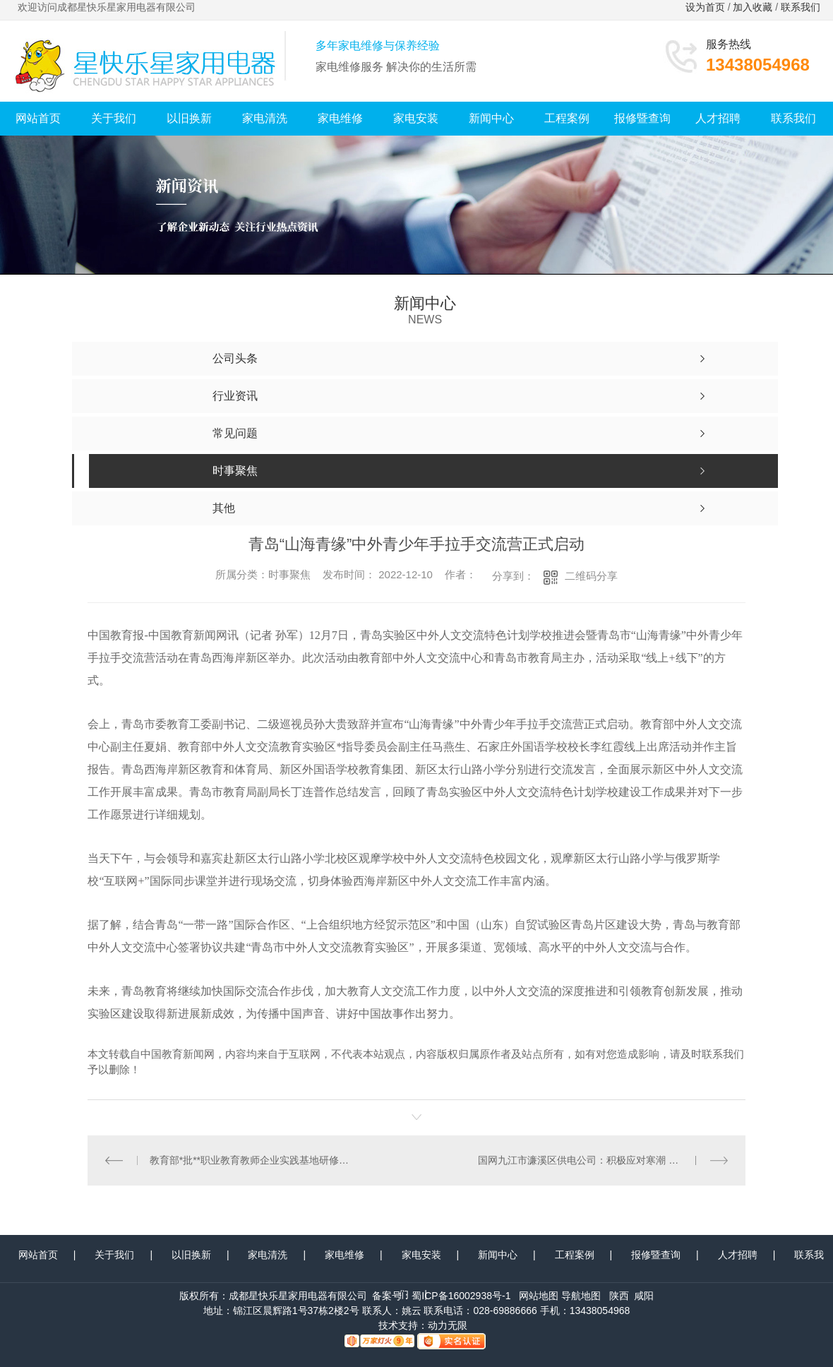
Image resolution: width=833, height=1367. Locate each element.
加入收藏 (752, 7)
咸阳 (644, 1295)
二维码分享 (591, 576)
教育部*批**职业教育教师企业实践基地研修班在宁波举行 (252, 1160)
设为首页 (705, 7)
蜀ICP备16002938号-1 (461, 1295)
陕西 (619, 1295)
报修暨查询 (642, 118)
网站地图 (538, 1295)
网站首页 (38, 118)
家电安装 (415, 118)
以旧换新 (189, 118)
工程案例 (566, 118)
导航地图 (581, 1295)
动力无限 (447, 1324)
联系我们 (802, 7)
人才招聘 (718, 118)
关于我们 (113, 118)
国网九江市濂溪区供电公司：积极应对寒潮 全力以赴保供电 (602, 1160)
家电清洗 (264, 118)
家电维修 (340, 118)
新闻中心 (491, 118)
